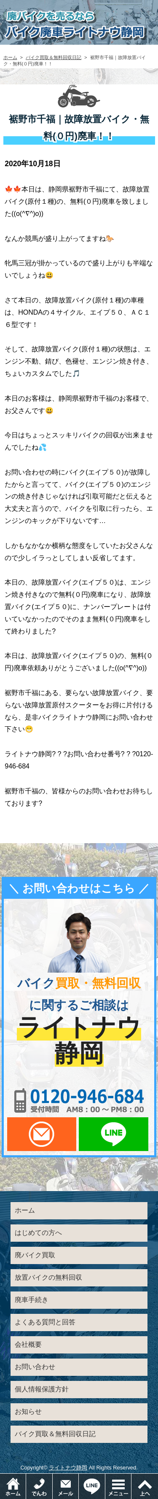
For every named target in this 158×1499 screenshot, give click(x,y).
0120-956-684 (79, 1100)
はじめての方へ (38, 1232)
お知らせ (28, 1411)
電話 (52, 1477)
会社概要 (28, 1344)
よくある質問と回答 (45, 1322)
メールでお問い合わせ (41, 1134)
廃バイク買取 (35, 1255)
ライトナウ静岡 (68, 1467)
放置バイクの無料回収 (48, 1277)
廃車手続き (31, 1299)
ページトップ (144, 1486)
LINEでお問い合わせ (113, 1134)
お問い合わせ (35, 1366)
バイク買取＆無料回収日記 (53, 57)
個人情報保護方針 (42, 1389)
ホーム (10, 57)
